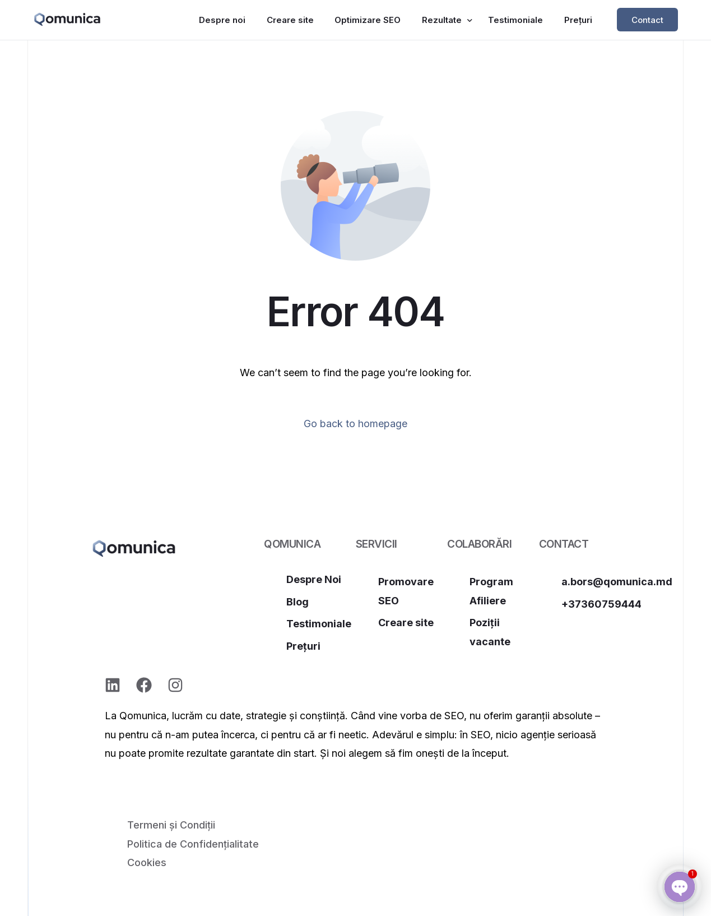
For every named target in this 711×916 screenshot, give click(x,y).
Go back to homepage (355, 423)
